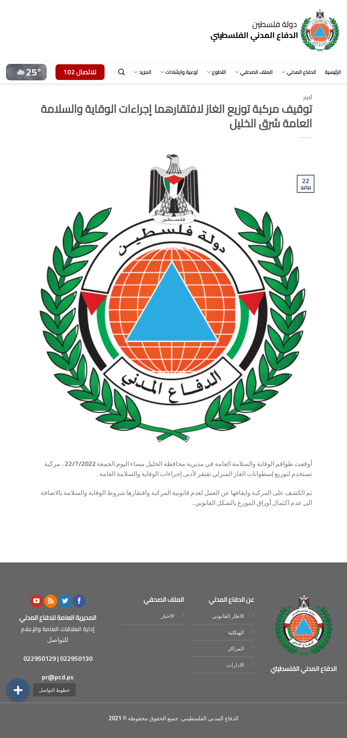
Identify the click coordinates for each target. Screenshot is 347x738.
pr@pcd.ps (58, 677)
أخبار (308, 97)
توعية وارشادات (179, 72)
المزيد (142, 72)
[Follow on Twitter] (64, 601)
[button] (18, 690)
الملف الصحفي (254, 72)
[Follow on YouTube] (36, 601)
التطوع (216, 72)
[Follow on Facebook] (79, 601)
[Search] (121, 72)
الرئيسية (333, 72)
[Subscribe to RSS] (50, 601)
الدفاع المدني (298, 72)
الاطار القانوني (228, 616)
